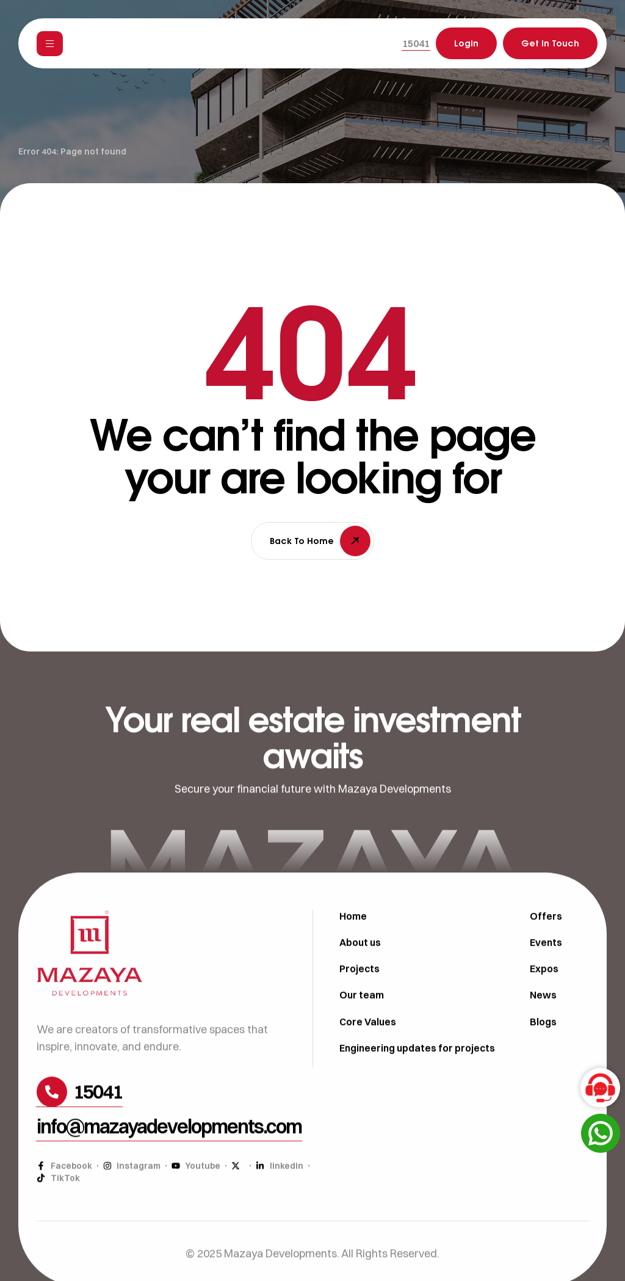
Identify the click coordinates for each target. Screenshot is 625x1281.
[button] (416, 43)
